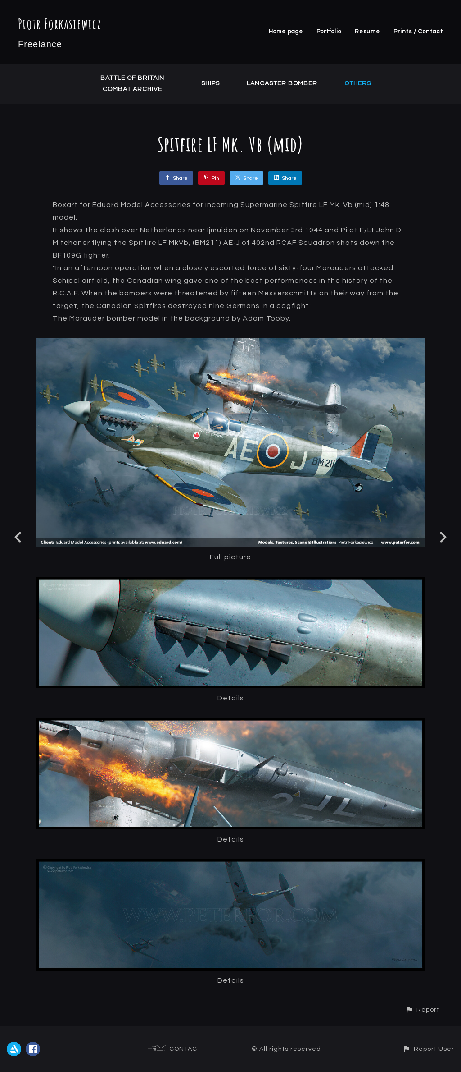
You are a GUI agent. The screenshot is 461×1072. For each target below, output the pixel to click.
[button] (422, 1009)
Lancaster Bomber (282, 83)
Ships (210, 83)
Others (357, 83)
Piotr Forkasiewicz (59, 23)
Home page (286, 31)
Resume (367, 31)
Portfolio (328, 31)
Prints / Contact (418, 31)
